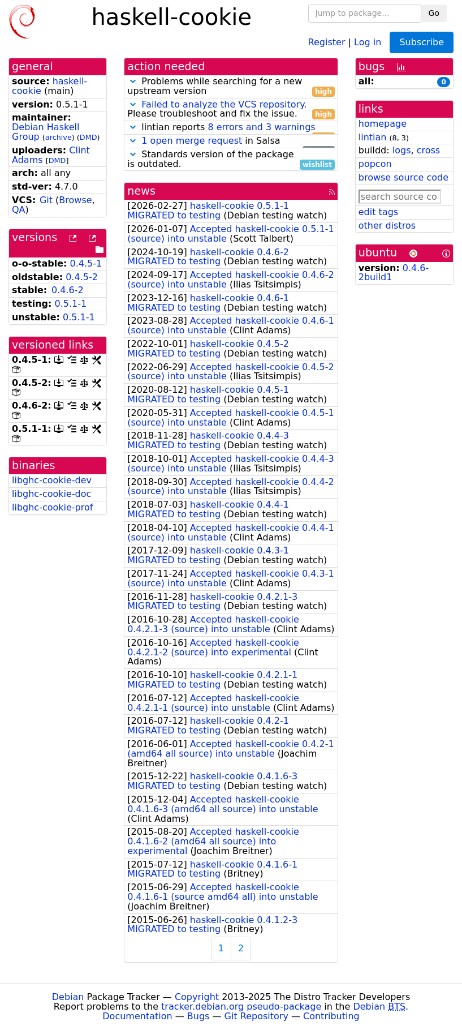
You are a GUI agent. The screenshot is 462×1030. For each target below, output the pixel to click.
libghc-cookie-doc (51, 493)
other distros (387, 225)
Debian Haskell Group (45, 132)
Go (434, 13)
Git (46, 200)
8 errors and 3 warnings (261, 127)
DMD (88, 137)
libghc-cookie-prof (52, 507)
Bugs (198, 1016)
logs (401, 150)
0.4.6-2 (67, 290)
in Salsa (231, 141)
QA (18, 209)
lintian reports (231, 127)
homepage (383, 123)
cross (428, 150)
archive (58, 137)
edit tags (378, 212)
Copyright (197, 997)
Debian (68, 997)
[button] (133, 81)
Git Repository (256, 1016)
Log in (367, 41)
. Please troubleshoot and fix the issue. (231, 109)
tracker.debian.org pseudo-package (241, 1006)
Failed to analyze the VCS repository (222, 104)
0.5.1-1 (71, 303)
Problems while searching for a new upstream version (231, 86)
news (141, 191)
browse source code (403, 177)
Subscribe (421, 42)
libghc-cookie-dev (52, 480)
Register (327, 41)
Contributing (331, 1016)
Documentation (137, 1016)
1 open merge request (191, 140)
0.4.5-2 (82, 277)
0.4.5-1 (86, 263)
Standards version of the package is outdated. (231, 159)
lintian (373, 137)
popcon (375, 163)
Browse (75, 200)
